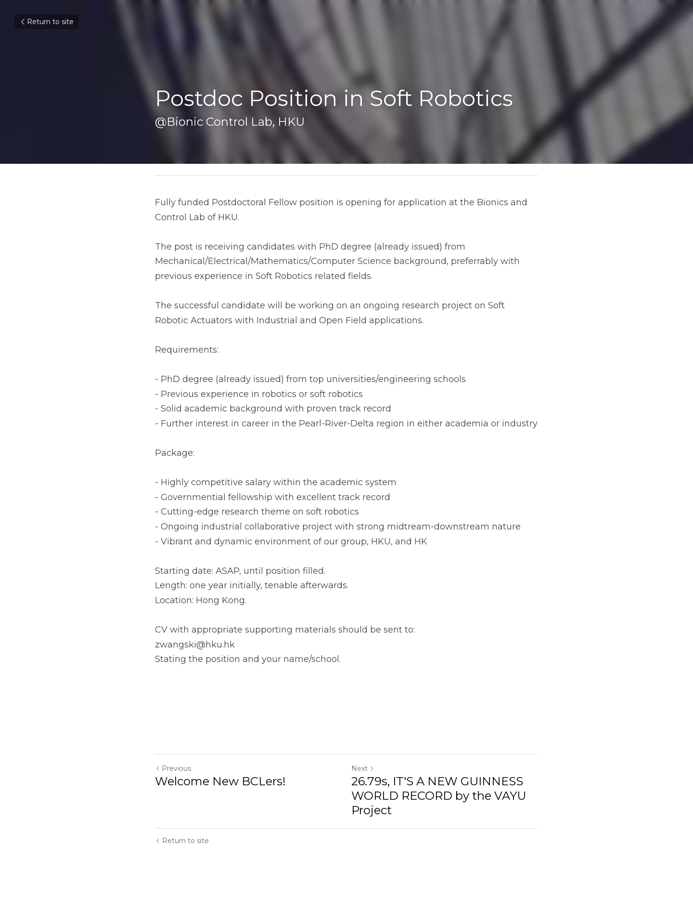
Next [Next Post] (362, 768)
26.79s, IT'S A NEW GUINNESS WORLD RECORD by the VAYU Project (438, 795)
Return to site (46, 21)
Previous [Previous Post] (173, 768)
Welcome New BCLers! (220, 781)
